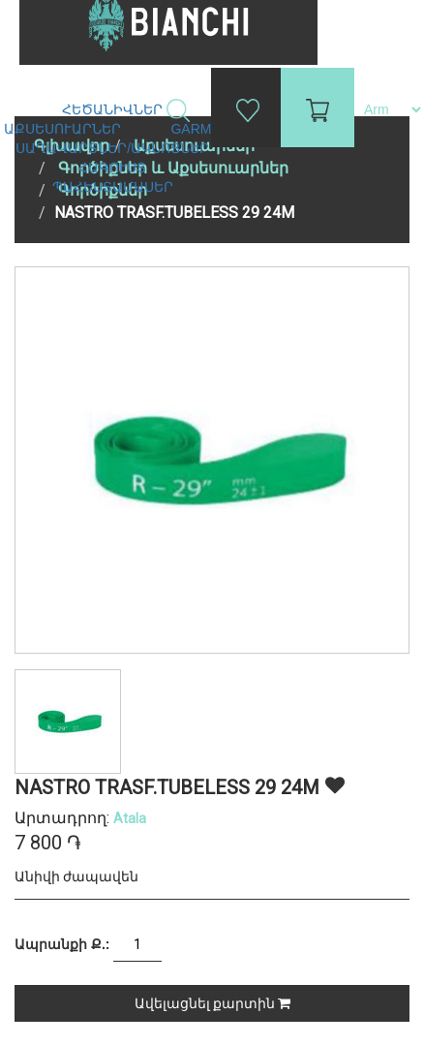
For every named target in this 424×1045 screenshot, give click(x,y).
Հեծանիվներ (114, 109)
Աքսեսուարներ (64, 129)
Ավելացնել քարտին (212, 1003)
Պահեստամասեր (114, 187)
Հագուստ (114, 167)
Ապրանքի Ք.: (62, 944)
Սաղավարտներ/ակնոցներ (114, 148)
